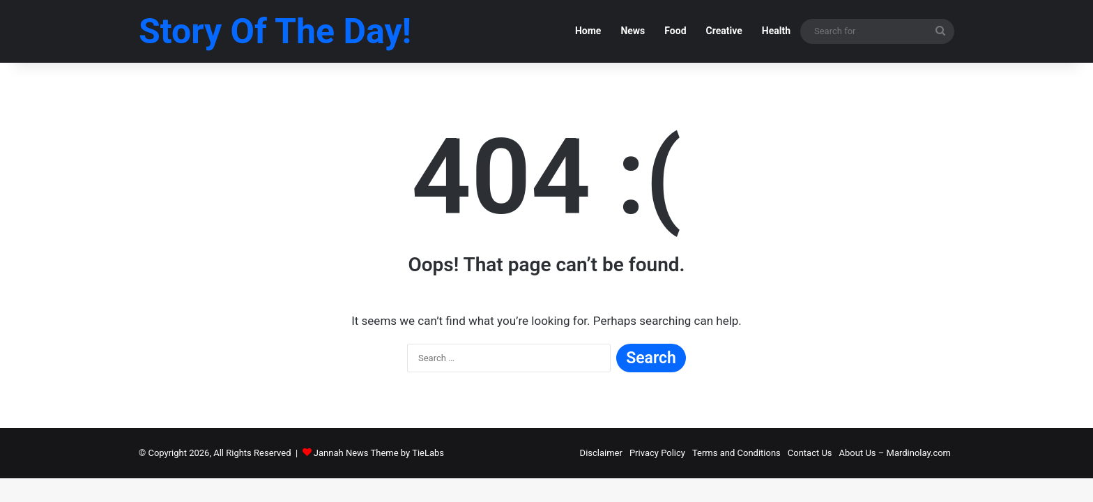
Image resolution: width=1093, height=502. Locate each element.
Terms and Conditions (736, 453)
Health (776, 30)
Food (675, 30)
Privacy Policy (657, 453)
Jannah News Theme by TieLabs (379, 453)
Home (588, 30)
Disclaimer (601, 453)
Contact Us (810, 453)
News (632, 30)
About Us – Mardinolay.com (895, 453)
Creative (724, 30)
